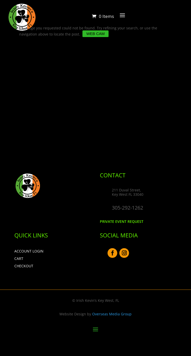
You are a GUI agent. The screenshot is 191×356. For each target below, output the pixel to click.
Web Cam (95, 33)
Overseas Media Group (112, 314)
